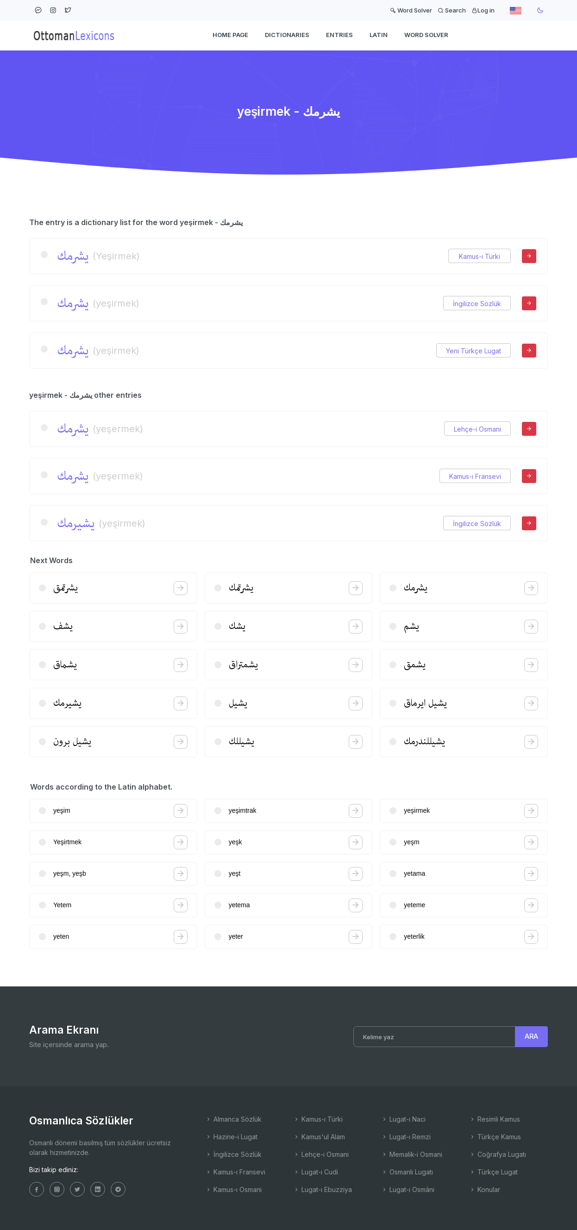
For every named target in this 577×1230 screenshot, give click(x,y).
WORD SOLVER (426, 35)
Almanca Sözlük (233, 1119)
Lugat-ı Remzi (406, 1137)
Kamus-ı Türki (479, 256)
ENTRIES (339, 35)
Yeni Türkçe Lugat (473, 351)
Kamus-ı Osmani (233, 1189)
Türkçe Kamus (495, 1137)
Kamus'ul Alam (319, 1137)
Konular (484, 1189)
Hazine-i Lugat (231, 1137)
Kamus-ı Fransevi (475, 476)
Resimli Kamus (494, 1119)
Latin (379, 35)
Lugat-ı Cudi (315, 1172)
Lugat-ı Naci (403, 1119)
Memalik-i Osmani (411, 1154)
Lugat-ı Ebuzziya (322, 1189)
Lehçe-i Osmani (477, 429)
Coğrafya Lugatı (497, 1154)
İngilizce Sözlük (477, 304)
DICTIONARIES (287, 35)
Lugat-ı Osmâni (407, 1189)
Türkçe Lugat (493, 1172)
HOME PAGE (230, 35)
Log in (483, 10)
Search (452, 10)
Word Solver (411, 10)
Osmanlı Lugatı (407, 1172)
